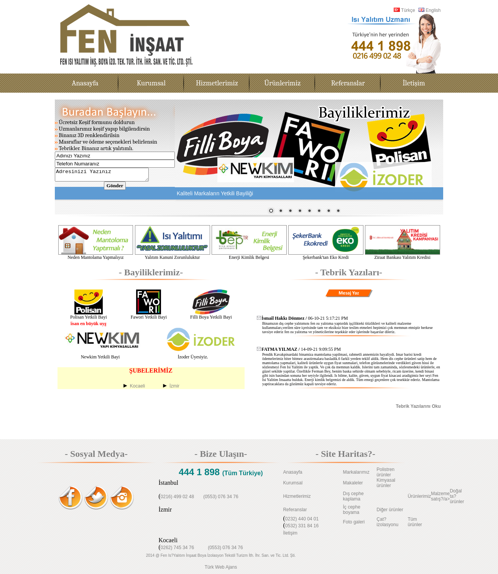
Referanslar (295, 509)
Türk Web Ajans (221, 567)
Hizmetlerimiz (297, 496)
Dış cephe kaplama (353, 496)
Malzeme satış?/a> (440, 496)
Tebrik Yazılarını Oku (418, 406)
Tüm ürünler (415, 522)
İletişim (290, 533)
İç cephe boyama (351, 509)
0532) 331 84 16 (302, 525)
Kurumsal (292, 483)
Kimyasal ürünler (385, 483)
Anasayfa (292, 472)
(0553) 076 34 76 (220, 496)
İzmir (174, 386)
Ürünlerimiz (419, 496)
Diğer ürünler (389, 509)
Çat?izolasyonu (387, 522)
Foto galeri (354, 522)
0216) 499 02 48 (177, 496)
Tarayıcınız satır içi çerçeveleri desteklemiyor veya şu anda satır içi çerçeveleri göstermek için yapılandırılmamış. (309, 157)
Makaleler (353, 483)
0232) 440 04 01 (302, 519)
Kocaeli (137, 386)
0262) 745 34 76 (177, 547)
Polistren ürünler (385, 472)
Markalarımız (356, 472)
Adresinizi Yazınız (107, 176)
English (429, 10)
